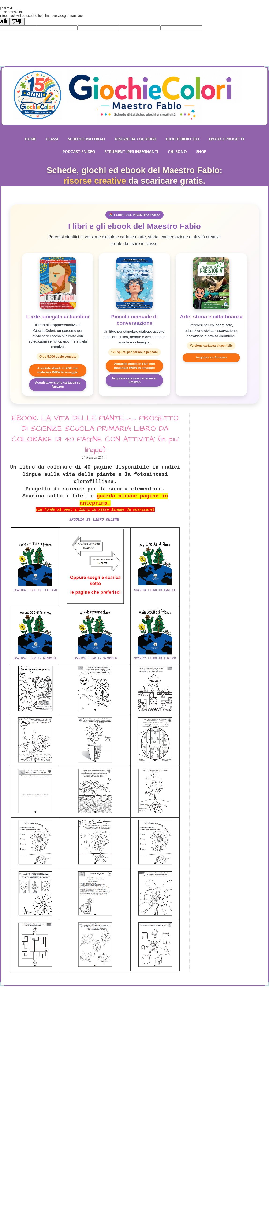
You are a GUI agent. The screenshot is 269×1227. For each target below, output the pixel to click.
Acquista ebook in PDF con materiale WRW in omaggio (57, 370)
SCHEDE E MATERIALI (86, 139)
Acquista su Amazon (211, 357)
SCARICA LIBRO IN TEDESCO (155, 658)
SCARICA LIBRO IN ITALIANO (35, 590)
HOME (30, 139)
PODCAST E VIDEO (79, 151)
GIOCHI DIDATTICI (182, 139)
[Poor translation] (17, 21)
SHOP (201, 151)
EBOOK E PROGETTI (226, 139)
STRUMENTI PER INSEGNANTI (131, 151)
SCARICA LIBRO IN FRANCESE (35, 658)
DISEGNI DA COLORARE (136, 139)
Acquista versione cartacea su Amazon (57, 384)
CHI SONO (177, 151)
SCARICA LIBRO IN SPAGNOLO (95, 658)
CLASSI (52, 139)
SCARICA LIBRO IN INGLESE (155, 590)
